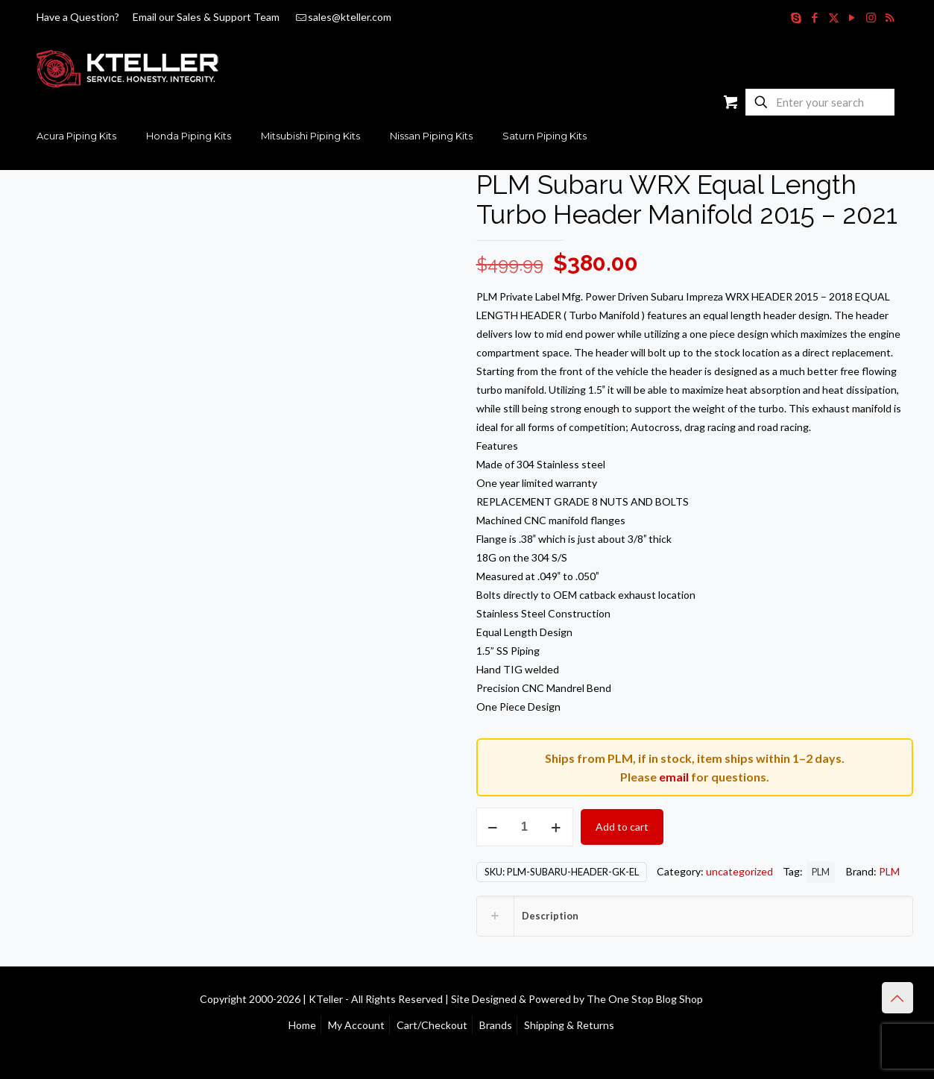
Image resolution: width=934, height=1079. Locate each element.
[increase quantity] (556, 827)
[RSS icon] (889, 17)
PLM (821, 872)
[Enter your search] (819, 102)
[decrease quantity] (493, 827)
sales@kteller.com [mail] (349, 16)
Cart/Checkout (432, 1025)
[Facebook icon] (815, 17)
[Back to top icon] (897, 997)
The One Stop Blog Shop (645, 999)
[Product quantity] (524, 827)
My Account (356, 1025)
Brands (495, 1025)
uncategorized (739, 871)
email (674, 777)
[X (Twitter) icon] (833, 17)
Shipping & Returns (569, 1025)
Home (302, 1025)
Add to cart (622, 826)
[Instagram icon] (871, 17)
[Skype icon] (796, 17)
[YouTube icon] (852, 17)
